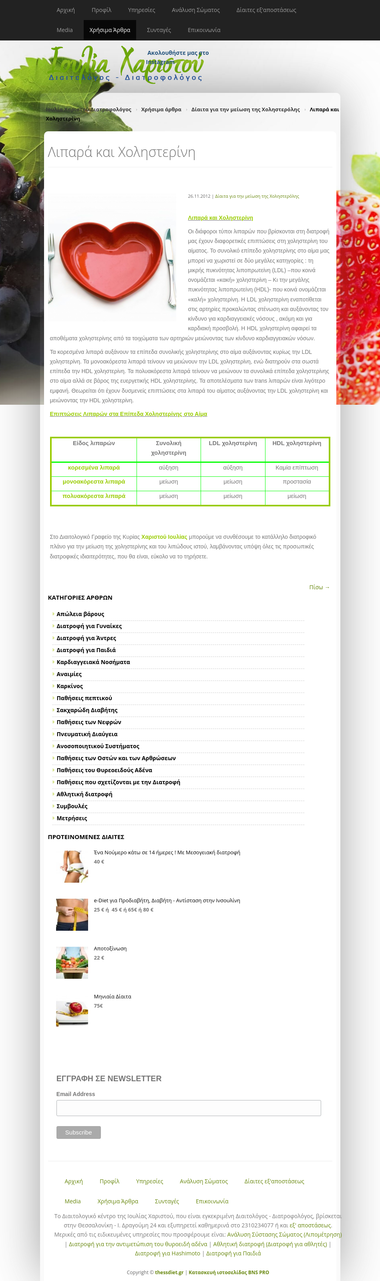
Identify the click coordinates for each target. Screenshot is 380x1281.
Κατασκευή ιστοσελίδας (218, 1272)
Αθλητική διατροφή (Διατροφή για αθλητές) (270, 1244)
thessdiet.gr (169, 1272)
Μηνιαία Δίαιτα (112, 996)
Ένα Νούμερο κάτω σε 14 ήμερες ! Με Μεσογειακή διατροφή (167, 852)
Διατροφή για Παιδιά (233, 1253)
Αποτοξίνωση (110, 948)
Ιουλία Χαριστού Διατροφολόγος (88, 109)
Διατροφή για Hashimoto (167, 1253)
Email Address (75, 1094)
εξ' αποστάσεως (310, 1225)
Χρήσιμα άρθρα (161, 109)
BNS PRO (258, 1272)
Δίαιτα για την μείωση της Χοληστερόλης (245, 109)
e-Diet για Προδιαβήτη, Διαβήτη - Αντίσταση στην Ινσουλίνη (167, 900)
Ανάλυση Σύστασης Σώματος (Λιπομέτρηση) (284, 1234)
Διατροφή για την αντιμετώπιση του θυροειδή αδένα (138, 1244)
